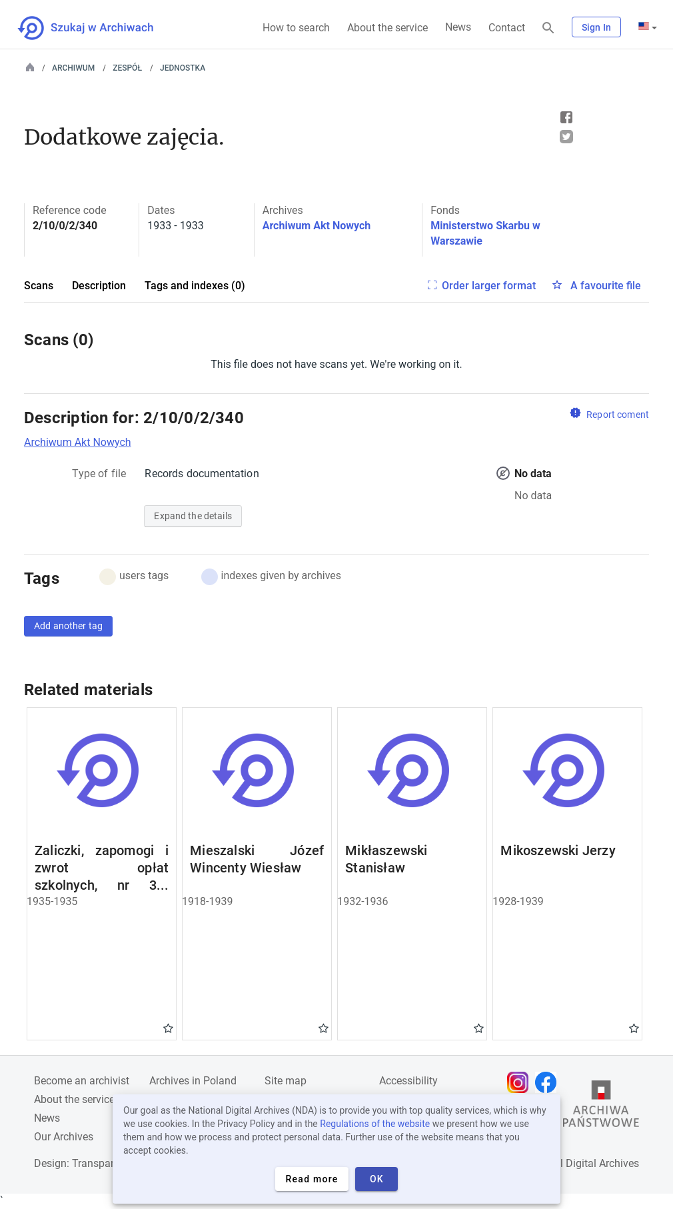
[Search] (548, 28)
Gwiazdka (168, 1027)
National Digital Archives (581, 1163)
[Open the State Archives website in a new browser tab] (601, 1107)
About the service (387, 27)
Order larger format (489, 285)
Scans (38, 285)
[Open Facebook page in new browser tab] (549, 1082)
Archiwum (73, 68)
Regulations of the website (375, 1123)
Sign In (596, 27)
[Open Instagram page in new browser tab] (521, 1082)
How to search (296, 27)
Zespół (127, 68)
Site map (286, 1080)
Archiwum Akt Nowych (317, 225)
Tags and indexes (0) (195, 285)
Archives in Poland (193, 1080)
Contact (506, 27)
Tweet (566, 136)
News (458, 27)
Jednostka (182, 68)
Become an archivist (81, 1080)
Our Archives (63, 1136)
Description (99, 285)
